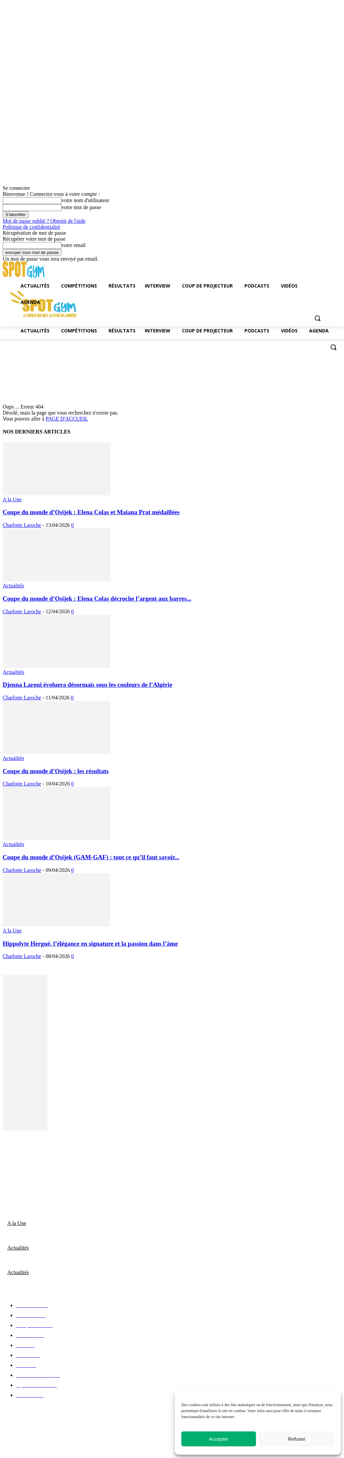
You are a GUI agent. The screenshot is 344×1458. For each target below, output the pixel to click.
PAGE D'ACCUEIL (66, 419)
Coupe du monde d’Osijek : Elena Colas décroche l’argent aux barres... (97, 598)
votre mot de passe (81, 207)
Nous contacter (20, 1154)
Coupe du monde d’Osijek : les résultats (56, 771)
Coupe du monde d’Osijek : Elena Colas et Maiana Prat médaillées (91, 512)
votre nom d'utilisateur (85, 200)
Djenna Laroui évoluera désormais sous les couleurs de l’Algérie (87, 684)
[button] (333, 347)
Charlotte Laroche (22, 525)
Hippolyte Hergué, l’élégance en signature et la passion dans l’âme (90, 943)
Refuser (296, 1439)
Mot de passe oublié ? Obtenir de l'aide (44, 221)
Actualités (13, 585)
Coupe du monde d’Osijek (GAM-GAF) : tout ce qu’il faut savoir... (91, 857)
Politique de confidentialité (31, 227)
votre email (73, 245)
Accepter (218, 1439)
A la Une (12, 499)
